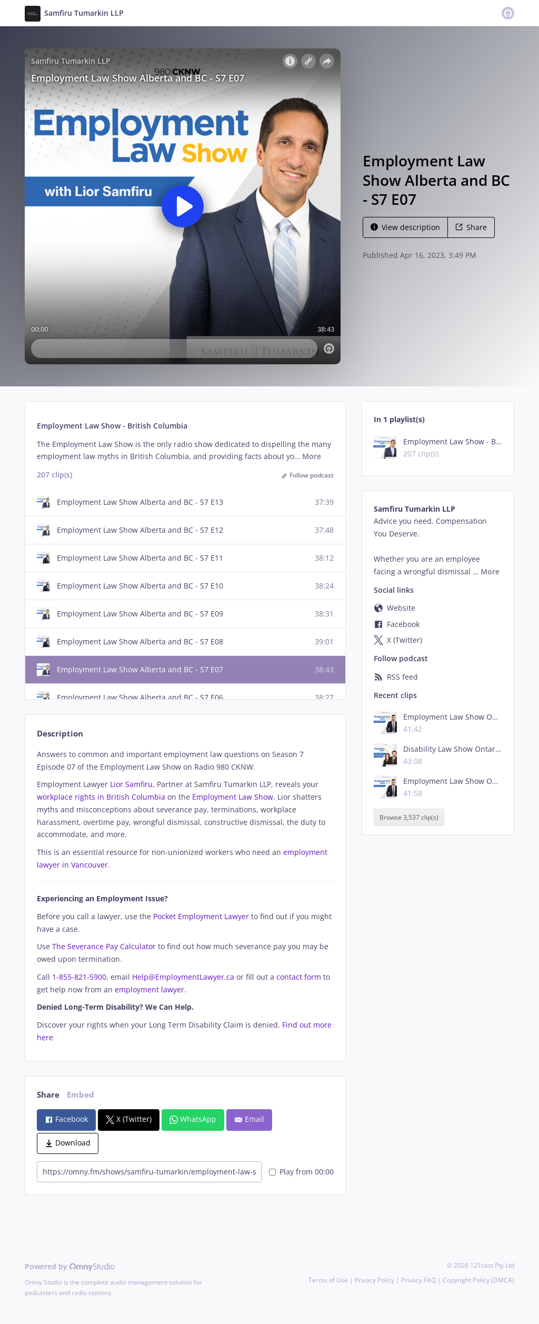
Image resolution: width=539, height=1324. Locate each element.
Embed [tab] (80, 1094)
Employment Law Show (232, 797)
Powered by (70, 1266)
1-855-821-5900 (79, 977)
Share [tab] (48, 1094)
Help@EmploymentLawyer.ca (183, 977)
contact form (298, 977)
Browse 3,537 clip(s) (409, 817)
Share (471, 227)
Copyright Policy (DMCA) (478, 1280)
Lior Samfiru (131, 784)
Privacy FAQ (418, 1280)
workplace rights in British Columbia (101, 797)
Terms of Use (328, 1280)
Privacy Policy (374, 1280)
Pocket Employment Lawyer (201, 916)
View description (405, 227)
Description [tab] (60, 733)
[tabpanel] (185, 896)
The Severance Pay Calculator (104, 946)
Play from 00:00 (301, 1172)
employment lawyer (149, 989)
